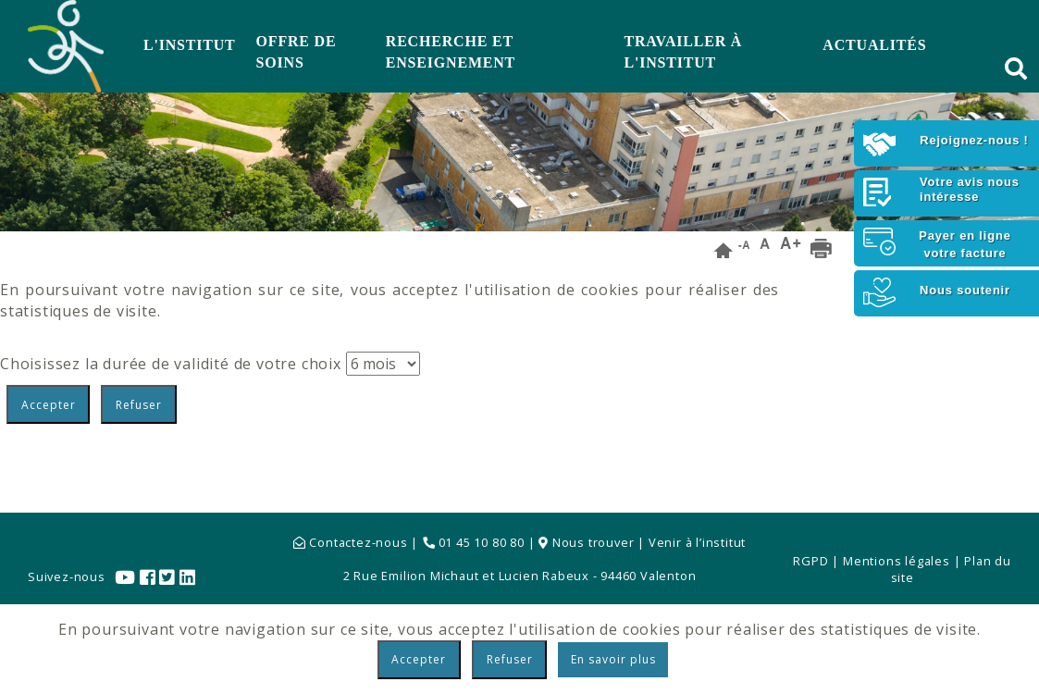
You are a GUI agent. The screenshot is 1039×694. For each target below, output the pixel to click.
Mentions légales (896, 560)
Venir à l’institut (697, 542)
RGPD (810, 560)
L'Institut (189, 45)
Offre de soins (296, 51)
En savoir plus (613, 659)
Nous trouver (587, 542)
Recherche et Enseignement (450, 51)
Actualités (874, 45)
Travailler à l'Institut (684, 51)
